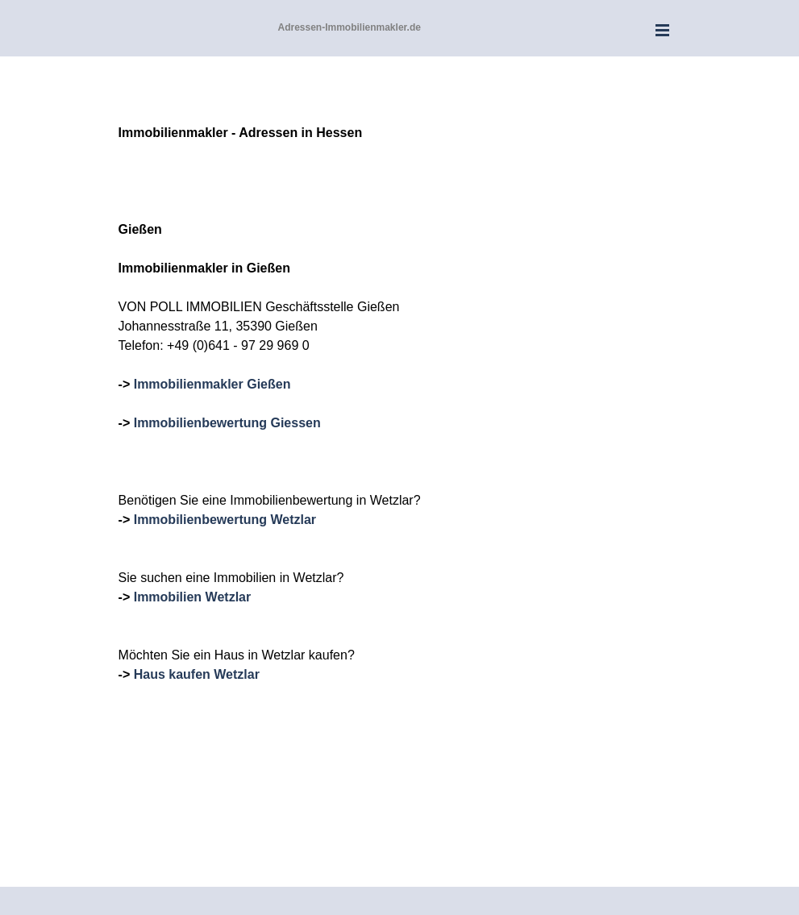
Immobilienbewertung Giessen (227, 423)
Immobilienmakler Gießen (212, 384)
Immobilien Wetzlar (193, 597)
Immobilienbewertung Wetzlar (225, 519)
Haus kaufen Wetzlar (197, 674)
